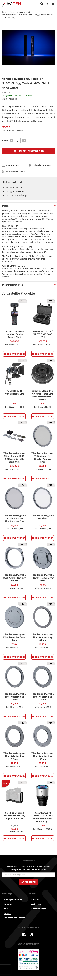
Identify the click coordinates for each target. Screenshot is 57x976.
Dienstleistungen (38, 909)
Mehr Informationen (12, 284)
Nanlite (7, 93)
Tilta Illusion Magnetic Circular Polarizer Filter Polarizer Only (14, 519)
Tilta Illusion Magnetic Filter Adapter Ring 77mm (42, 697)
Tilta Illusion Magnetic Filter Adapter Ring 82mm (14, 697)
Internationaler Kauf (15, 172)
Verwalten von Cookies (14, 918)
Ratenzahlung (12, 165)
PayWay (28, 960)
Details (5, 205)
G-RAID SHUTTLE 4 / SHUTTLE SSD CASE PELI (42, 334)
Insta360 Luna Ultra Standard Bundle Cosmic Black (14, 334)
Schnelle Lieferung (42, 165)
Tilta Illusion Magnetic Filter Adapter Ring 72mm (14, 756)
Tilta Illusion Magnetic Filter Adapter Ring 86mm (42, 637)
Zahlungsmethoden (13, 900)
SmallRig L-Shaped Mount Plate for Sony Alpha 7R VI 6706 (14, 816)
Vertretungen (37, 904)
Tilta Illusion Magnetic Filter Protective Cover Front (42, 578)
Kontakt (7, 913)
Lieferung (8, 904)
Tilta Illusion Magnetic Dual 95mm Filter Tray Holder (14, 578)
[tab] (28, 205)
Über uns (35, 900)
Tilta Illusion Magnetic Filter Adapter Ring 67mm (42, 756)
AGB (6, 909)
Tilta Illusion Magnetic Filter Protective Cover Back (14, 637)
